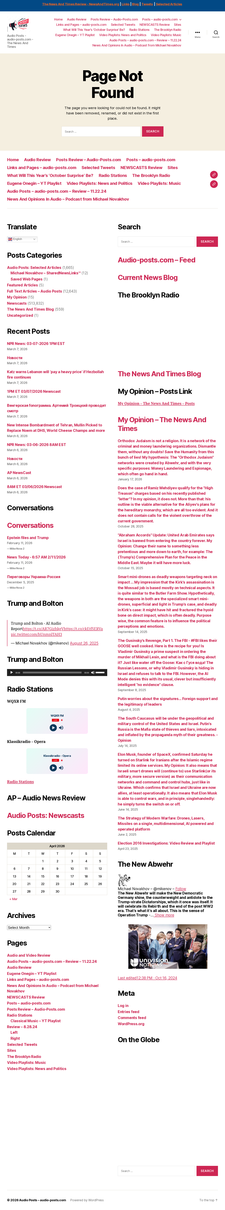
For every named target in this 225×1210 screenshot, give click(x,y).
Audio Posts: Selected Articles (34, 267)
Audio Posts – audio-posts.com (42, 1200)
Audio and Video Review (28, 955)
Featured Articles (22, 285)
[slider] (52, 672)
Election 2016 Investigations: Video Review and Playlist (166, 843)
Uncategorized (20, 315)
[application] (57, 672)
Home (58, 19)
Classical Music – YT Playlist (36, 1021)
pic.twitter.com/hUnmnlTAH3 (36, 634)
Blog (135, 4)
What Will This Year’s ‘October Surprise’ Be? (94, 30)
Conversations (30, 525)
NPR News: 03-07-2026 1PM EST (36, 343)
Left (14, 1032)
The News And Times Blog (30, 309)
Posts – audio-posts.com (160, 19)
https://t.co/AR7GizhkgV (43, 629)
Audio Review (76, 19)
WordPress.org (131, 1024)
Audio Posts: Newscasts (45, 815)
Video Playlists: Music (166, 35)
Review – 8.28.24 (22, 1027)
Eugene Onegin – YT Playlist (75, 35)
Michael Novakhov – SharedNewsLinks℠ (46, 273)
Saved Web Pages (27, 279)
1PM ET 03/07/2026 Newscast (34, 391)
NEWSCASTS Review (155, 24)
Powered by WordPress (87, 1200)
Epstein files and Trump (28, 538)
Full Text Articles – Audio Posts (34, 291)
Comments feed (132, 1018)
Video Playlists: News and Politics (122, 35)
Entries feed (128, 1012)
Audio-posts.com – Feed (156, 260)
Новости (14, 358)
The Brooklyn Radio (167, 30)
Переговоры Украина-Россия (33, 577)
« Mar (13, 899)
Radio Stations (139, 30)
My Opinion (17, 297)
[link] (180, 889)
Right (15, 1038)
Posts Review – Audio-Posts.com (114, 19)
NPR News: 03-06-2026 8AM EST (36, 445)
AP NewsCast (19, 473)
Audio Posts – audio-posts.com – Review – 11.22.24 (145, 40)
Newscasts (17, 303)
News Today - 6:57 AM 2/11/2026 (36, 557)
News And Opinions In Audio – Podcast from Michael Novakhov (136, 45)
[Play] (11, 672)
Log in (123, 1005)
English (15, 239)
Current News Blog (148, 277)
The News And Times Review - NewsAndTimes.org (80, 4)
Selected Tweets (123, 24)
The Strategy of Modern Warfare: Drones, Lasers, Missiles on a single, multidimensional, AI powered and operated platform (166, 823)
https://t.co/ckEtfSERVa (83, 629)
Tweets (147, 4)
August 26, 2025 (84, 643)
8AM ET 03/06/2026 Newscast (34, 487)
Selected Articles (169, 4)
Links (126, 4)
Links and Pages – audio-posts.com (81, 24)
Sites (177, 24)
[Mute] (93, 672)
